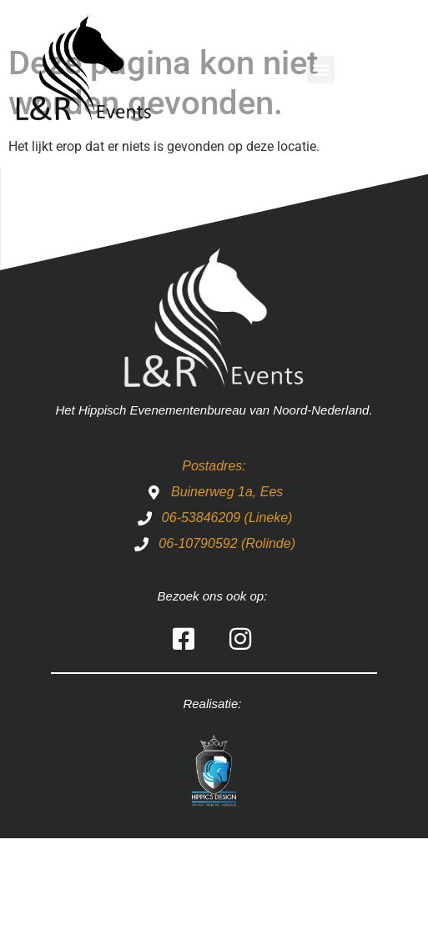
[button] (321, 69)
